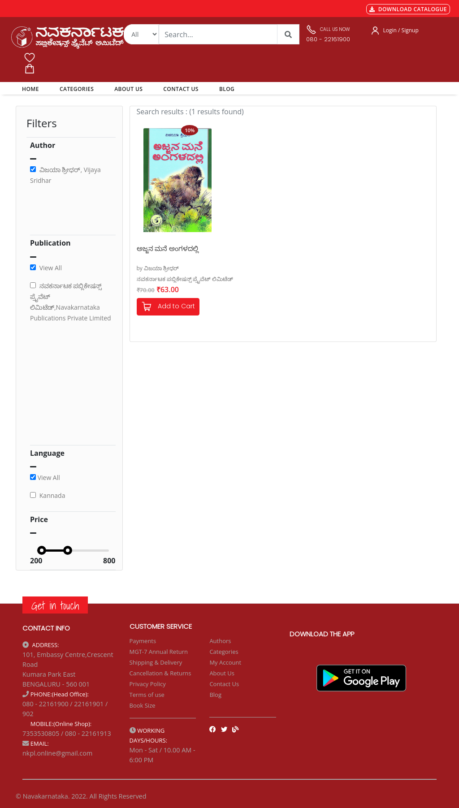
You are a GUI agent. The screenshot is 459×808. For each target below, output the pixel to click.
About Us (221, 673)
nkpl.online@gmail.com (57, 753)
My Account (225, 662)
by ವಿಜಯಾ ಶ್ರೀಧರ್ (158, 268)
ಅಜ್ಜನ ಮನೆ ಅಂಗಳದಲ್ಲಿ (168, 248)
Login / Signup (401, 30)
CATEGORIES (77, 89)
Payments (143, 641)
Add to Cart (168, 306)
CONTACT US (181, 89)
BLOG (226, 89)
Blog (215, 695)
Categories (223, 652)
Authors (220, 641)
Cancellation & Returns (160, 673)
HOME (32, 89)
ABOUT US (128, 89)
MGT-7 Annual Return (159, 652)
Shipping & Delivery (156, 662)
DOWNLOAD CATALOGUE (408, 9)
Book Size (143, 705)
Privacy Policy (148, 684)
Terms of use (147, 695)
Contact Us (224, 684)
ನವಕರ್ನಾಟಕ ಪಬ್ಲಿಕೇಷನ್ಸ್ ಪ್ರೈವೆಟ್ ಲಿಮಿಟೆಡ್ (185, 279)
